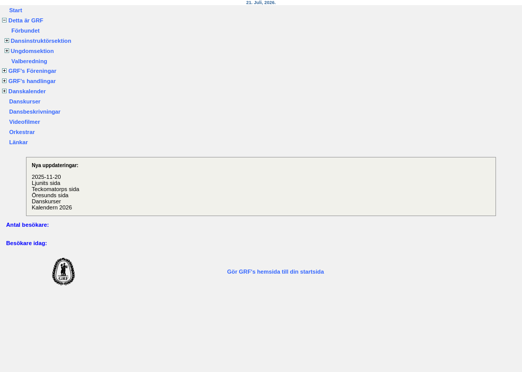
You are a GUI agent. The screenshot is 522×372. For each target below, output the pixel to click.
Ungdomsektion (29, 51)
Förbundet (25, 31)
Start (15, 10)
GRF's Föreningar (29, 71)
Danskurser (25, 101)
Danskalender (23, 91)
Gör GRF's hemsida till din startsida (275, 272)
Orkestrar (22, 132)
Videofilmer (24, 122)
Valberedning (29, 61)
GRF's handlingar (29, 81)
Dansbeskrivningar (35, 112)
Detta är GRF (22, 20)
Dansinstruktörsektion (38, 41)
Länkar (18, 142)
